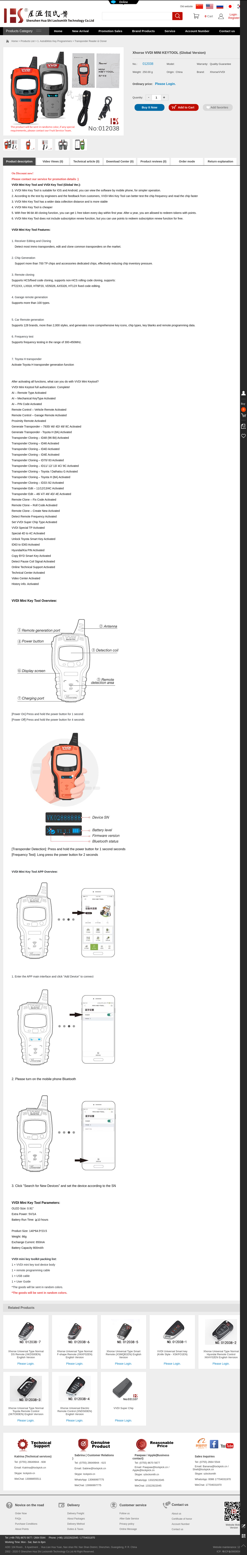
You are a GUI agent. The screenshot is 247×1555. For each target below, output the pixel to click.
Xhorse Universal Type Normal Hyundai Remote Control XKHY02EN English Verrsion (221, 1354)
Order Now (21, 1513)
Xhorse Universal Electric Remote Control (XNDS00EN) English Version (74, 1411)
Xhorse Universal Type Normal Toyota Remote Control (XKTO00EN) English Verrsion (26, 1411)
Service (170, 31)
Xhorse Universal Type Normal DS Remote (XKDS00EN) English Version (26, 1354)
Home (58, 31)
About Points (22, 1529)
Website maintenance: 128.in (228, 1547)
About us (176, 1513)
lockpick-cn (29, 1473)
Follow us (124, 1513)
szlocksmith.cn (151, 1474)
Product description (19, 161)
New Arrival (80, 31)
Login (233, 14)
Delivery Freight (75, 1513)
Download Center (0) (120, 161)
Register (234, 17)
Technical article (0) (86, 161)
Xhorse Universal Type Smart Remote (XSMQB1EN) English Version (123, 1354)
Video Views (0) (53, 161)
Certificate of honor (182, 1518)
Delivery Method (76, 1523)
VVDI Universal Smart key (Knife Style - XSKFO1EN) (172, 1353)
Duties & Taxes (75, 1529)
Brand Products (143, 31)
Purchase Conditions (26, 1523)
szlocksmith (209, 1473)
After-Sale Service (129, 1518)
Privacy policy (126, 1523)
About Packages (76, 1518)
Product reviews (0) (153, 161)
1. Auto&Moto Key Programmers (54, 41)
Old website (186, 6)
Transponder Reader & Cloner (91, 41)
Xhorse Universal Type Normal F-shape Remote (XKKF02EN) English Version (74, 1354)
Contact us (227, 31)
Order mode (187, 161)
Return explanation (220, 161)
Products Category (23, 31)
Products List (28, 41)
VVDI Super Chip (124, 1408)
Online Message (128, 1529)
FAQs (18, 1518)
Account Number (197, 31)
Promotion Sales (110, 31)
